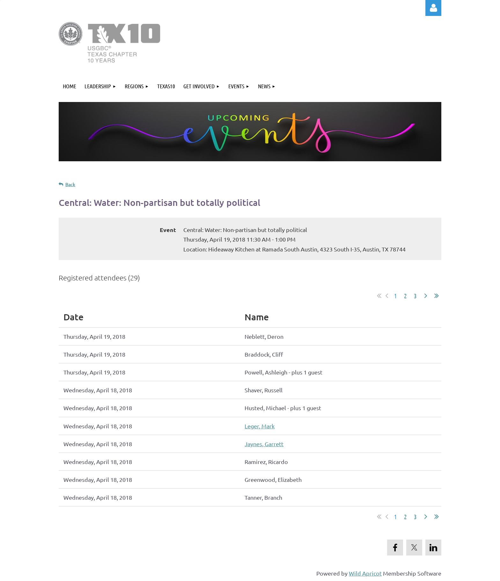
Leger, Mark (260, 426)
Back (70, 184)
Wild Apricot (365, 573)
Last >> (436, 296)
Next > (426, 296)
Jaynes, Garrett (264, 443)
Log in (433, 8)
